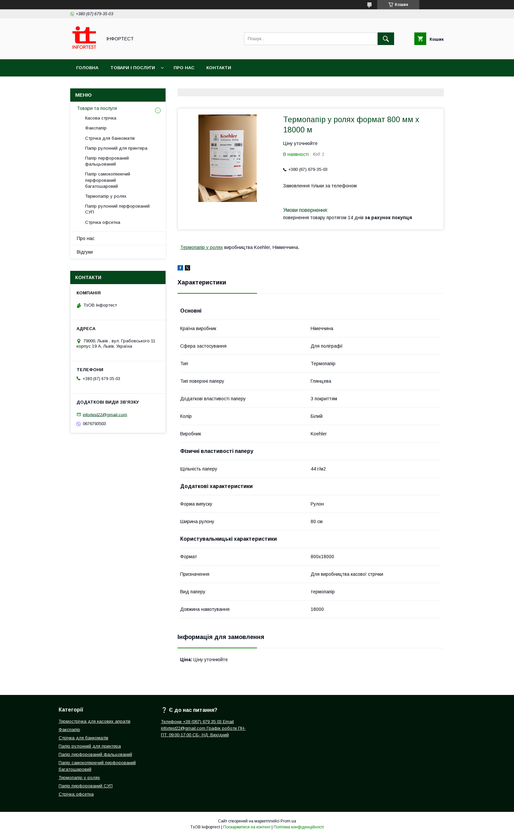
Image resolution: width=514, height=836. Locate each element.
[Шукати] (386, 38)
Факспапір (96, 127)
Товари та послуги (97, 108)
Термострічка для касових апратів (94, 721)
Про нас (184, 67)
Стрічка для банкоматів (110, 138)
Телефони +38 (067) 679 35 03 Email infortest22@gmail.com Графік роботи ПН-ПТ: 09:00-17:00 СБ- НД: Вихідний (203, 728)
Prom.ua (288, 821)
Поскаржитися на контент (247, 827)
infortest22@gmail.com (105, 414)
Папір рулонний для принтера (116, 148)
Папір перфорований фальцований (95, 754)
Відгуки (85, 252)
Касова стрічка (100, 118)
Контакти (218, 67)
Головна (87, 67)
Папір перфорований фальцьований (107, 161)
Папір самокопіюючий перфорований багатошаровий (107, 180)
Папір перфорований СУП (86, 785)
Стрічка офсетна (102, 222)
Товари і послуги (132, 67)
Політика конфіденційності (299, 827)
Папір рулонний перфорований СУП (117, 209)
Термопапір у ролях (201, 247)
